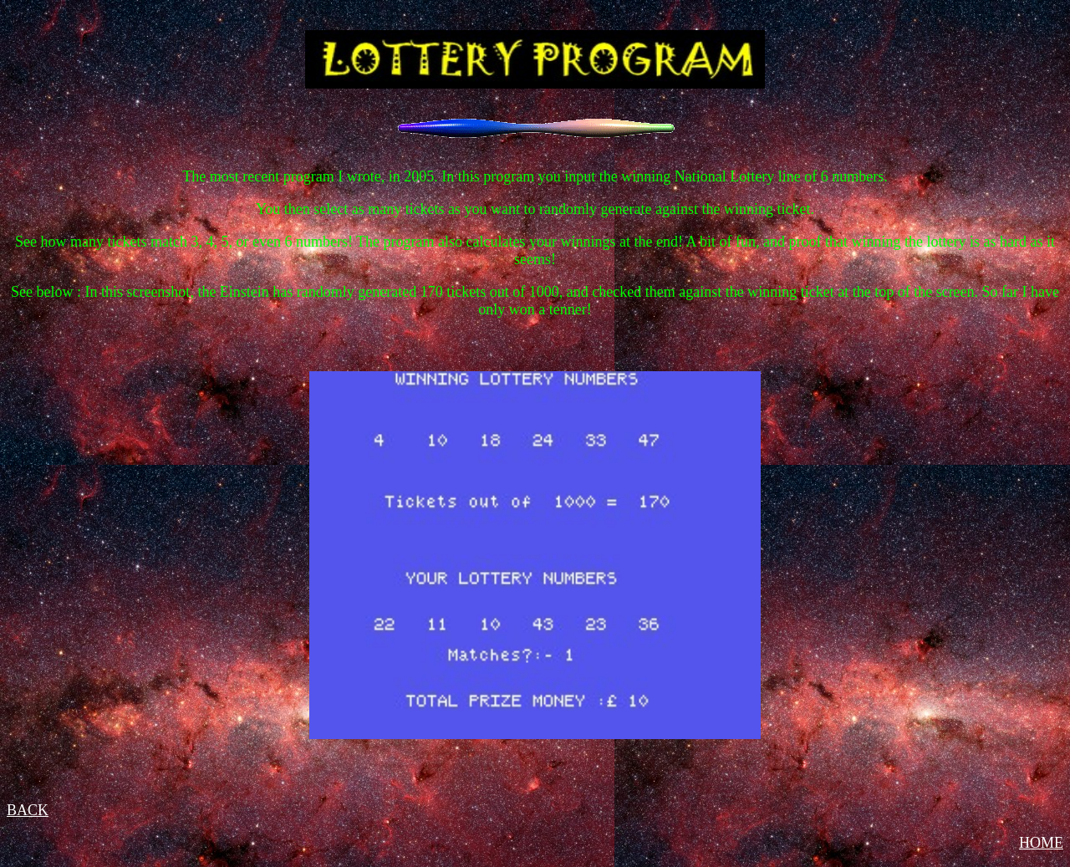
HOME (1041, 842)
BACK (27, 810)
